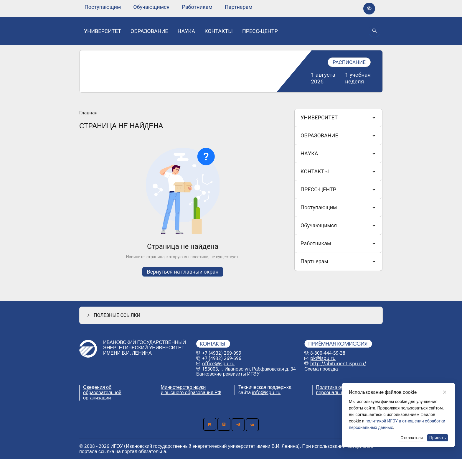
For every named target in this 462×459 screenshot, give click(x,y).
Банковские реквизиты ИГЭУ (228, 374)
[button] (231, 315)
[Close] (444, 392)
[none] (103, 7)
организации (97, 397)
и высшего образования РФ (191, 392)
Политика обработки (338, 387)
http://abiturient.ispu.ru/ (338, 363)
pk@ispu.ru (323, 358)
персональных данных (341, 392)
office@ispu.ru (218, 363)
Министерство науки (183, 387)
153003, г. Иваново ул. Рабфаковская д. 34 (249, 369)
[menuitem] (103, 7)
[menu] (168, 7)
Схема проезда (321, 369)
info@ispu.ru (266, 392)
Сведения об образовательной (102, 390)
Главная (88, 113)
